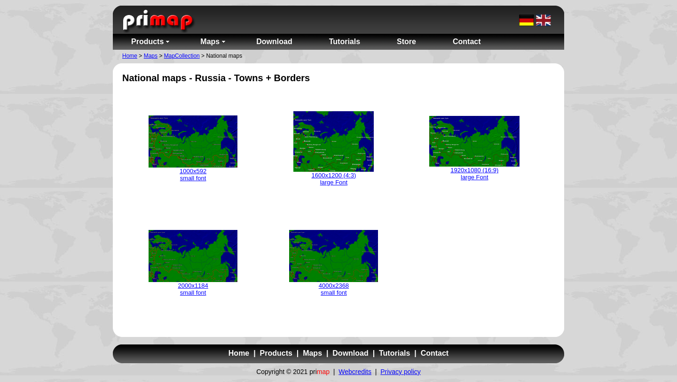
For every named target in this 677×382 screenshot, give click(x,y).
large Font (334, 182)
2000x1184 (193, 285)
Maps (150, 56)
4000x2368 (334, 285)
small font (193, 178)
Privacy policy (400, 371)
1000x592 (193, 171)
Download (350, 353)
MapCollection (182, 56)
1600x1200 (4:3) (334, 175)
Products (276, 353)
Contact (435, 353)
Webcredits (354, 371)
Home (129, 56)
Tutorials (394, 353)
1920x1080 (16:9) (474, 170)
